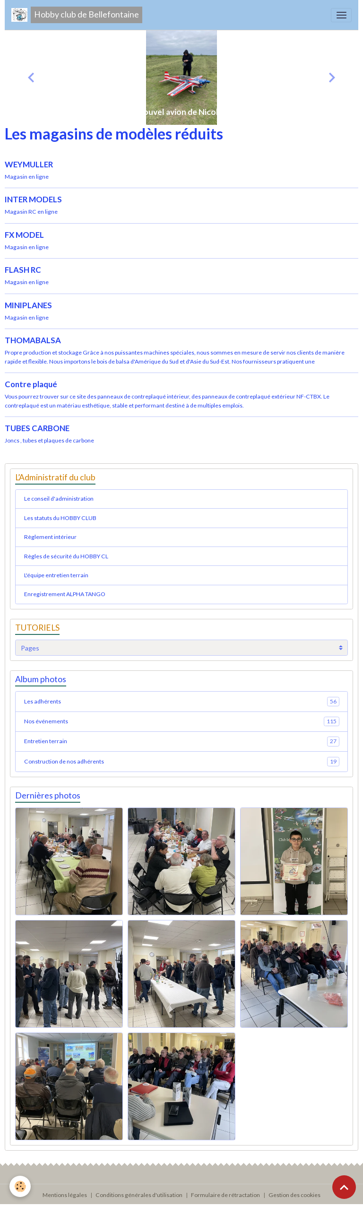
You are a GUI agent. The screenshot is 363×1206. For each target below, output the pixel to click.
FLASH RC (23, 270)
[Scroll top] (344, 1187)
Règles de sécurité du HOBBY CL (66, 556)
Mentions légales (65, 1194)
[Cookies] (20, 1186)
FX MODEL (24, 235)
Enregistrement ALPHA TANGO (64, 594)
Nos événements (181, 721)
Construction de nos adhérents (181, 761)
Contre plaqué (31, 384)
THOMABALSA (33, 340)
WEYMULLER (29, 164)
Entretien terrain (181, 741)
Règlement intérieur (50, 536)
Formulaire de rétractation (225, 1194)
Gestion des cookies (294, 1194)
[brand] (76, 15)
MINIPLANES (28, 305)
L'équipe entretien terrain (56, 575)
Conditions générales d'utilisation (138, 1194)
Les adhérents (181, 701)
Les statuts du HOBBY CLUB (60, 517)
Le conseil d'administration (59, 498)
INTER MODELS (33, 199)
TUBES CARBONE (37, 428)
